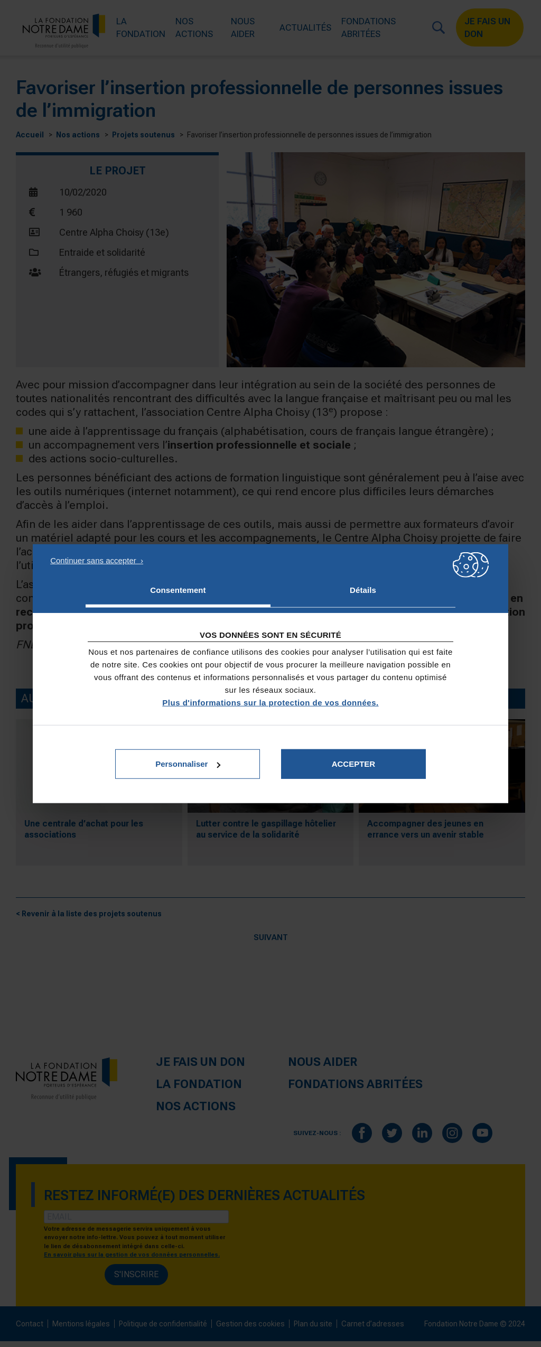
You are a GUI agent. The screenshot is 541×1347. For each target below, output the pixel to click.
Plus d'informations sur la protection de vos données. (270, 702)
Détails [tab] (363, 589)
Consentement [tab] (178, 589)
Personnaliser (187, 763)
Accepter (354, 763)
